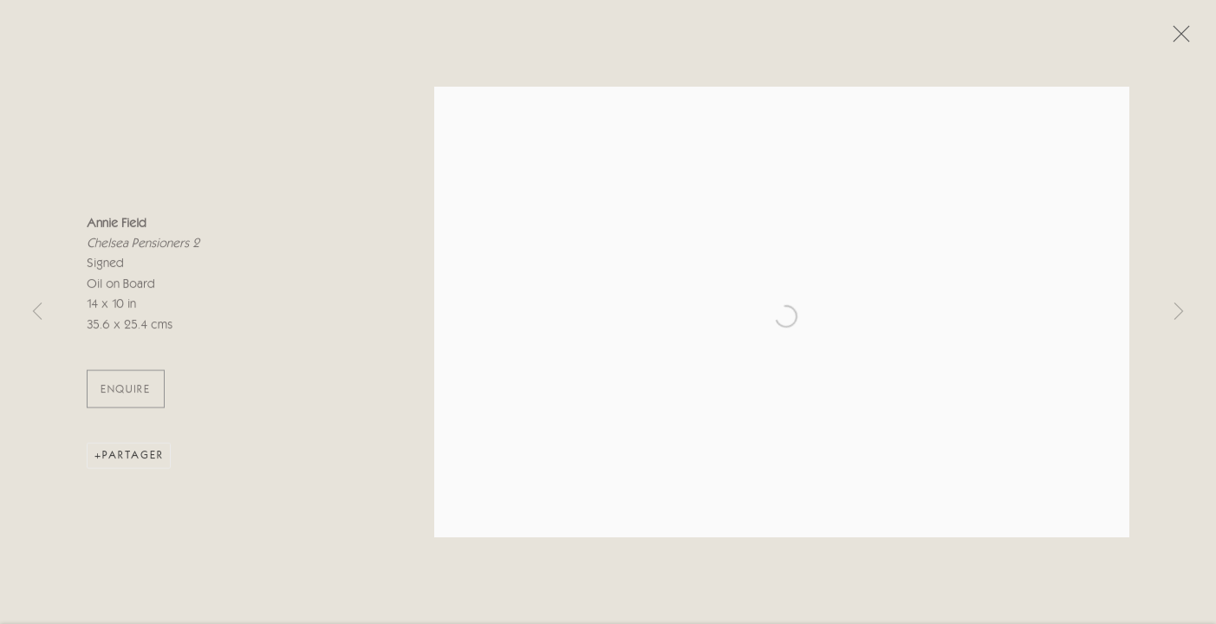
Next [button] (1178, 312)
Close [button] (1177, 39)
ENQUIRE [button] (126, 391)
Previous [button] (37, 312)
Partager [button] (133, 457)
